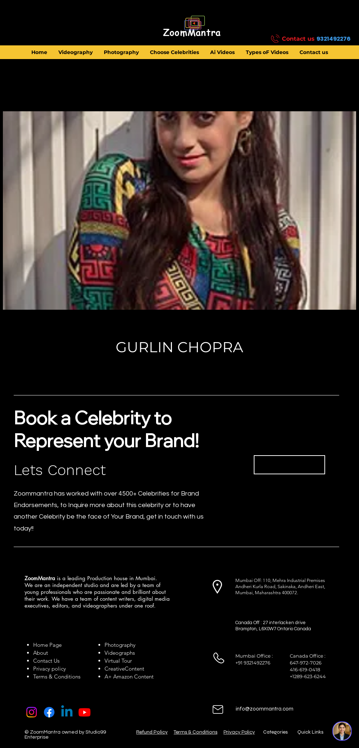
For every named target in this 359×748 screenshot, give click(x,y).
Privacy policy (49, 668)
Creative (115, 668)
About (42, 652)
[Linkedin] (67, 712)
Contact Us (46, 660)
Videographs (120, 652)
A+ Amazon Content (129, 676)
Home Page (47, 644)
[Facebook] (49, 712)
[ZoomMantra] (191, 32)
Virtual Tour (118, 660)
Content (134, 668)
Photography (120, 644)
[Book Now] (289, 464)
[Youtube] (84, 712)
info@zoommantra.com (264, 709)
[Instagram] (32, 712)
